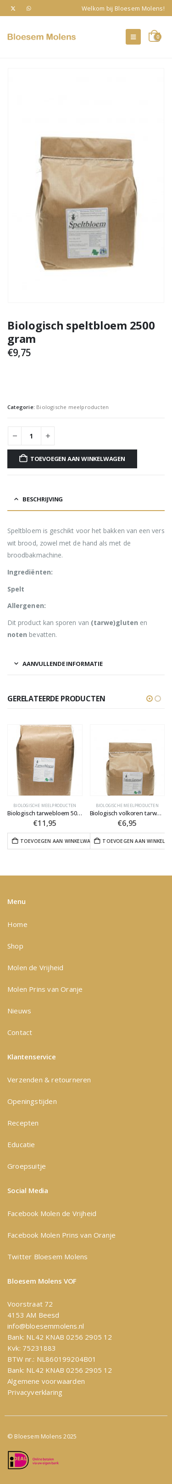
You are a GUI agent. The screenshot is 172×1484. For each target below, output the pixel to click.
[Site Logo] (41, 36)
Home (17, 924)
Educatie (21, 1144)
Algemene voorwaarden (46, 1381)
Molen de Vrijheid (35, 967)
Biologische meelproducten (72, 407)
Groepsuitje (26, 1166)
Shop (15, 945)
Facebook (23, 1213)
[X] (13, 8)
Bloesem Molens (60, 1256)
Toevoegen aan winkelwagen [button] (58, 841)
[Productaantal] (31, 436)
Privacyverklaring (34, 1392)
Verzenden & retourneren (49, 1079)
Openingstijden (32, 1101)
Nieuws (19, 1010)
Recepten (23, 1122)
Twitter (19, 1256)
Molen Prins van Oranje (45, 989)
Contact (19, 1032)
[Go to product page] (45, 760)
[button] (133, 37)
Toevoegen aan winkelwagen (77, 459)
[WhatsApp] (29, 8)
